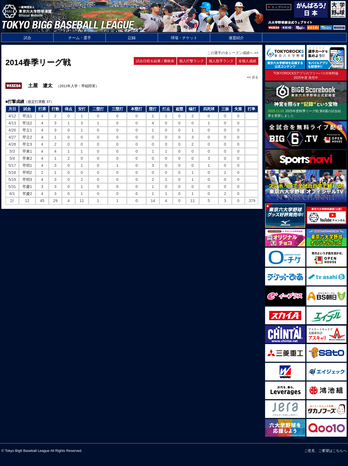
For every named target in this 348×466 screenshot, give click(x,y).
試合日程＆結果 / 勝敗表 (155, 61)
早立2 (27, 137)
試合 (27, 38)
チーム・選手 (79, 38)
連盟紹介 (236, 38)
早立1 (27, 130)
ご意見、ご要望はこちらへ (325, 451)
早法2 (27, 123)
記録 (132, 38)
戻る (255, 77)
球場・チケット (184, 38)
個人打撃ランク (191, 61)
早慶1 (27, 186)
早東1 (27, 151)
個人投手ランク (221, 61)
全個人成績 (247, 61)
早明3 (27, 179)
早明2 (27, 172)
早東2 (27, 158)
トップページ (281, 7)
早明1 (27, 165)
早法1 (27, 116)
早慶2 (27, 193)
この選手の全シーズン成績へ (230, 53)
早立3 (27, 144)
